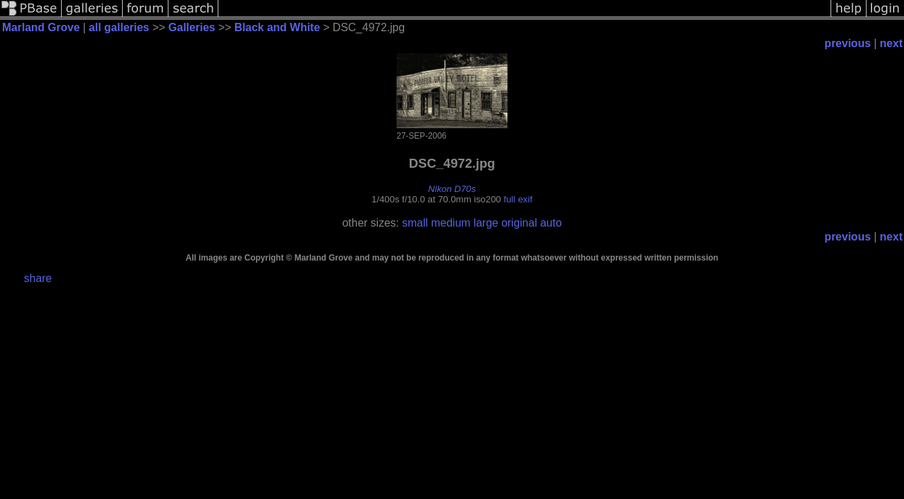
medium (451, 223)
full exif (517, 199)
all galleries (119, 27)
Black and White (277, 27)
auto (551, 223)
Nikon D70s (452, 189)
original (519, 223)
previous (847, 43)
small (415, 223)
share (38, 278)
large (485, 223)
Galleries (192, 27)
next (891, 43)
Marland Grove (41, 27)
